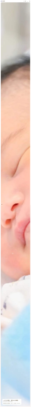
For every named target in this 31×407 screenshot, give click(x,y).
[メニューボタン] (30, 1)
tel (27, 1)
